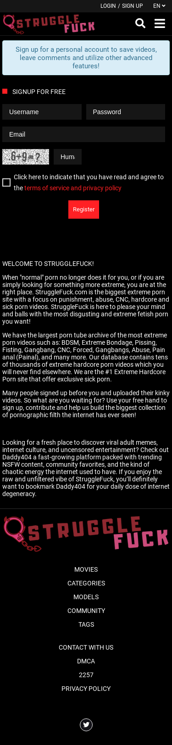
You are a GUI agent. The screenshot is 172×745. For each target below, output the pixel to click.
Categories (86, 583)
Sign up (132, 6)
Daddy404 (17, 457)
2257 (86, 675)
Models (86, 597)
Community (86, 610)
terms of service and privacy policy (73, 188)
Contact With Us (86, 647)
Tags (86, 624)
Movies (86, 569)
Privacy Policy (86, 688)
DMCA (86, 661)
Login (108, 6)
